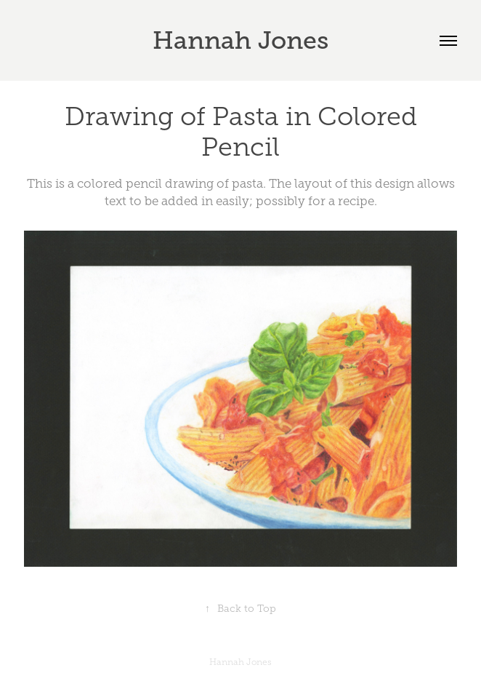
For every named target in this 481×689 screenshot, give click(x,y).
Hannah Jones (240, 40)
